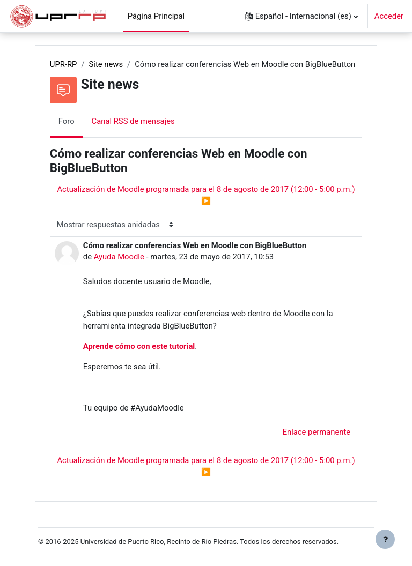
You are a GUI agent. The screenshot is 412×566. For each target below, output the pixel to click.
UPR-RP (63, 64)
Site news (106, 64)
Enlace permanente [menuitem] (317, 432)
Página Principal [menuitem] (156, 16)
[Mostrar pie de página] (385, 539)
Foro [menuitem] (66, 121)
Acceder (388, 16)
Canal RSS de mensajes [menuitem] (133, 121)
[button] (301, 16)
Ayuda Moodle (119, 257)
